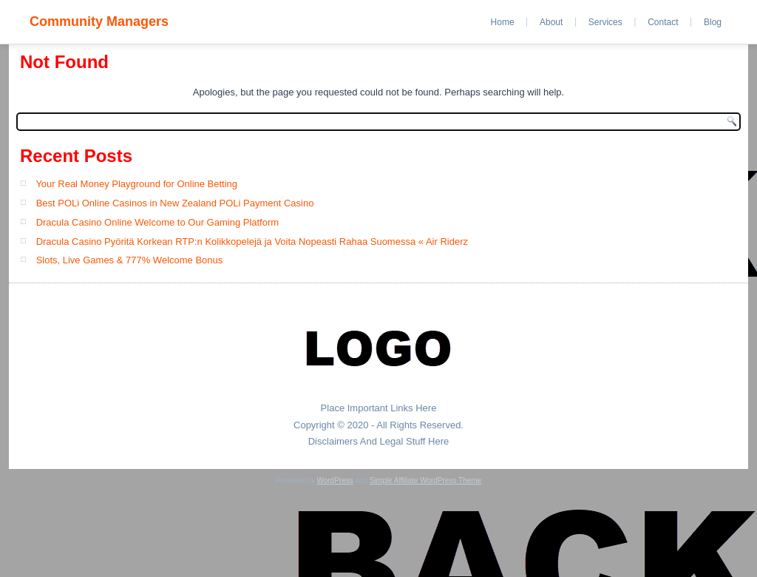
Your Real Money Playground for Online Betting (136, 183)
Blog (713, 22)
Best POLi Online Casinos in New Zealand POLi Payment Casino (175, 203)
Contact (663, 22)
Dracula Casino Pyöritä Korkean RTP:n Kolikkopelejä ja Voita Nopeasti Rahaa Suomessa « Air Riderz (252, 241)
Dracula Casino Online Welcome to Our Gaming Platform (157, 222)
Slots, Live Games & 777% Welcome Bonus (129, 260)
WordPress (334, 480)
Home (503, 22)
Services (605, 22)
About (551, 22)
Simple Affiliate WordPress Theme (425, 480)
